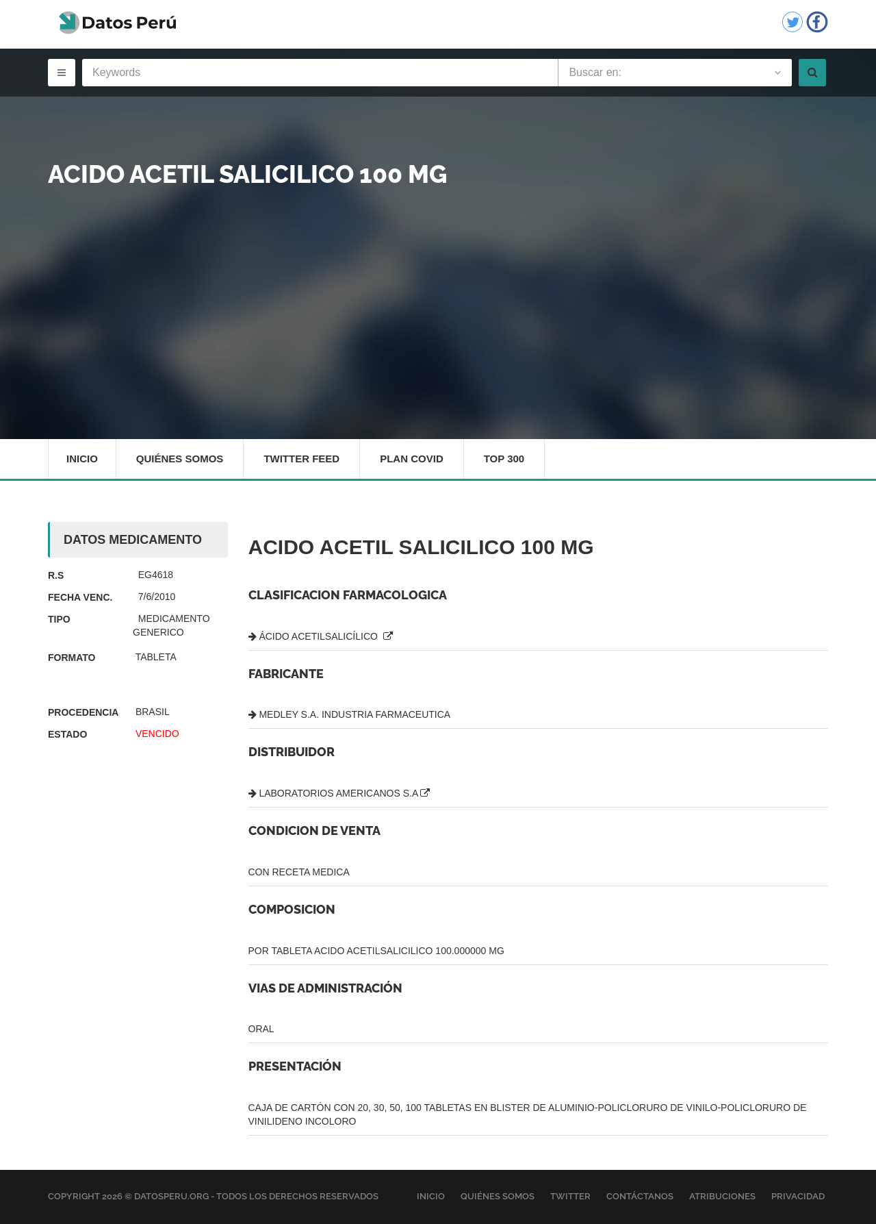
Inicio (82, 458)
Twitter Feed (301, 458)
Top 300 (504, 458)
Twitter (570, 1196)
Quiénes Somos (180, 458)
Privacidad (798, 1196)
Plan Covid (411, 458)
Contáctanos (639, 1196)
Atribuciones (722, 1196)
